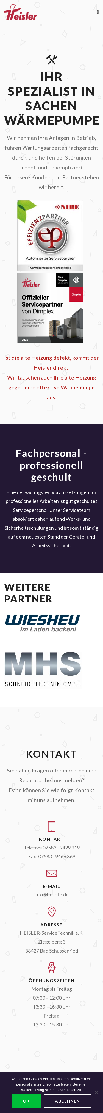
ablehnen (67, 1100)
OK (26, 1100)
